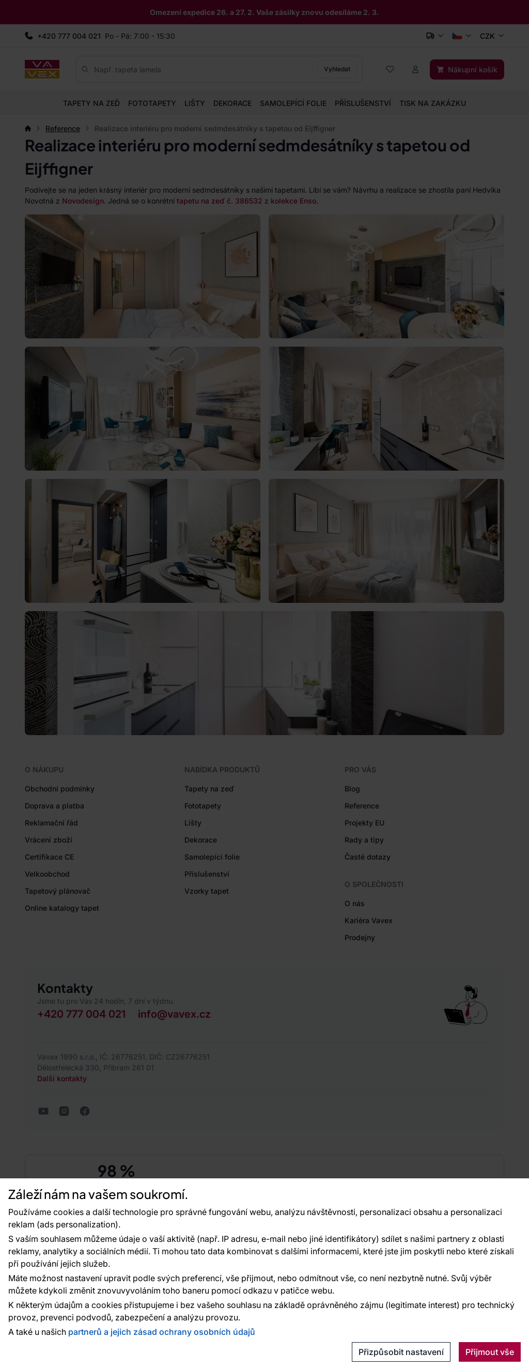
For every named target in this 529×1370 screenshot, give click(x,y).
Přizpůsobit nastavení (401, 1352)
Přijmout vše (489, 1352)
